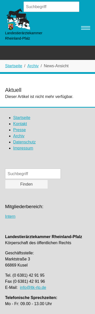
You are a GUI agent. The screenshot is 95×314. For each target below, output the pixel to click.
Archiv (18, 136)
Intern (10, 216)
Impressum (23, 148)
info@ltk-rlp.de (33, 287)
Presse (19, 130)
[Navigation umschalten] (85, 28)
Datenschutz (24, 142)
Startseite (21, 117)
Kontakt (20, 124)
